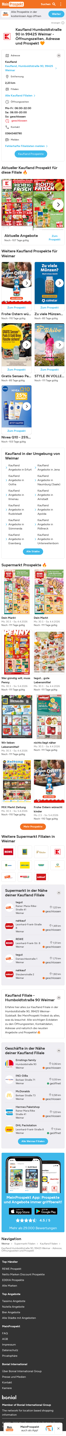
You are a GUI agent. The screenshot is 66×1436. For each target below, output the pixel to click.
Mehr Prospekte (33, 826)
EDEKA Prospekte (13, 1280)
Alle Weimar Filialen (33, 1141)
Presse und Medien (14, 1376)
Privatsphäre (9, 1355)
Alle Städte (33, 551)
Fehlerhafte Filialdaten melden (25, 146)
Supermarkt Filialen (24, 1244)
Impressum (9, 1344)
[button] (60, 4)
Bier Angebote (11, 1312)
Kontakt (7, 1382)
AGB (5, 1339)
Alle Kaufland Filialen (18, 95)
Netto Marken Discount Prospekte (23, 1274)
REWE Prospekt (11, 1268)
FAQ (5, 1333)
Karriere (7, 1388)
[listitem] (16, 598)
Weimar (5, 1244)
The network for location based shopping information (27, 1412)
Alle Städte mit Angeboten (19, 1318)
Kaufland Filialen (49, 1244)
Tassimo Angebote (13, 1301)
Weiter (56, 14)
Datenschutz (10, 1350)
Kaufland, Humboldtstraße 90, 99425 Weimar (29, 68)
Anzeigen (58, 23)
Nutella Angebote (13, 1306)
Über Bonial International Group (22, 1371)
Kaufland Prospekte (31, 154)
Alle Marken (9, 1285)
